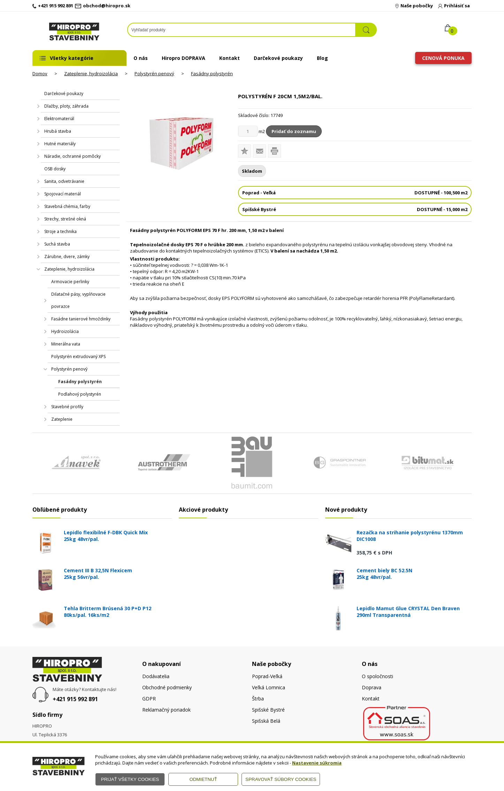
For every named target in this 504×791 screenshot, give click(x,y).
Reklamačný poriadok (166, 709)
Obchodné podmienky (167, 687)
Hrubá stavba (57, 131)
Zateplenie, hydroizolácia (91, 73)
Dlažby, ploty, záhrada (66, 106)
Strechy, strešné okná (65, 219)
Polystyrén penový (154, 73)
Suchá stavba (57, 244)
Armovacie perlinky (70, 282)
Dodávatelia (155, 676)
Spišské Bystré (268, 709)
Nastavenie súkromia (317, 763)
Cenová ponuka (443, 58)
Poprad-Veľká (267, 676)
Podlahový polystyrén (79, 394)
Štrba (258, 698)
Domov (39, 73)
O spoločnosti (377, 676)
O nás (140, 58)
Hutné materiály (60, 144)
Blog (322, 58)
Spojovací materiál (62, 194)
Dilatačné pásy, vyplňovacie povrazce (78, 300)
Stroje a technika (60, 231)
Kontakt (229, 58)
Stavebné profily (67, 407)
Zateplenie (61, 419)
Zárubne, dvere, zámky (67, 256)
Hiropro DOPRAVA (183, 58)
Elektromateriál (59, 119)
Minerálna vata (65, 344)
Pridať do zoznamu (294, 131)
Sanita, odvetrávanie (64, 181)
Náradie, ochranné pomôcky (72, 156)
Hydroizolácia (65, 331)
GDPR (149, 698)
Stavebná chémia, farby (67, 206)
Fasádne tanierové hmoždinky (80, 319)
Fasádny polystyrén (212, 73)
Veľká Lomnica (268, 687)
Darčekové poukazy (278, 58)
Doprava (371, 687)
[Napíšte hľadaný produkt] (241, 30)
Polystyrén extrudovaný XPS (78, 356)
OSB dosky (55, 169)
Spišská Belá (266, 721)
